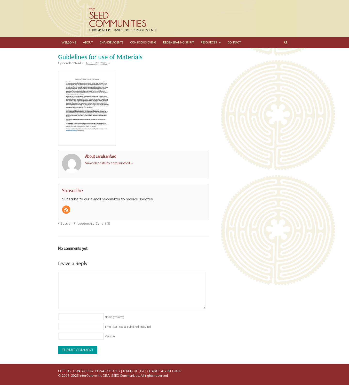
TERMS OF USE (134, 371)
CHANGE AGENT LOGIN (164, 371)
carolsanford (71, 63)
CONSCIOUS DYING (143, 42)
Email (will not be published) (128, 326)
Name (114, 317)
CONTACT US (83, 371)
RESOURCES (209, 42)
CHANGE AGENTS (111, 42)
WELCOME (69, 42)
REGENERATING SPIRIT (178, 42)
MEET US (64, 371)
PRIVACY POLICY (107, 371)
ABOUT (88, 42)
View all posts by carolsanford (109, 163)
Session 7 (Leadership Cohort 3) (84, 223)
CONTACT (234, 42)
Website (110, 336)
